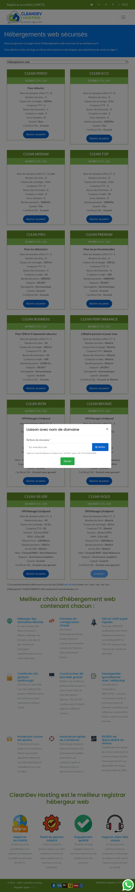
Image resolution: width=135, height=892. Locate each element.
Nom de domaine (39, 439)
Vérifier (100, 447)
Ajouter (67, 461)
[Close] (107, 429)
